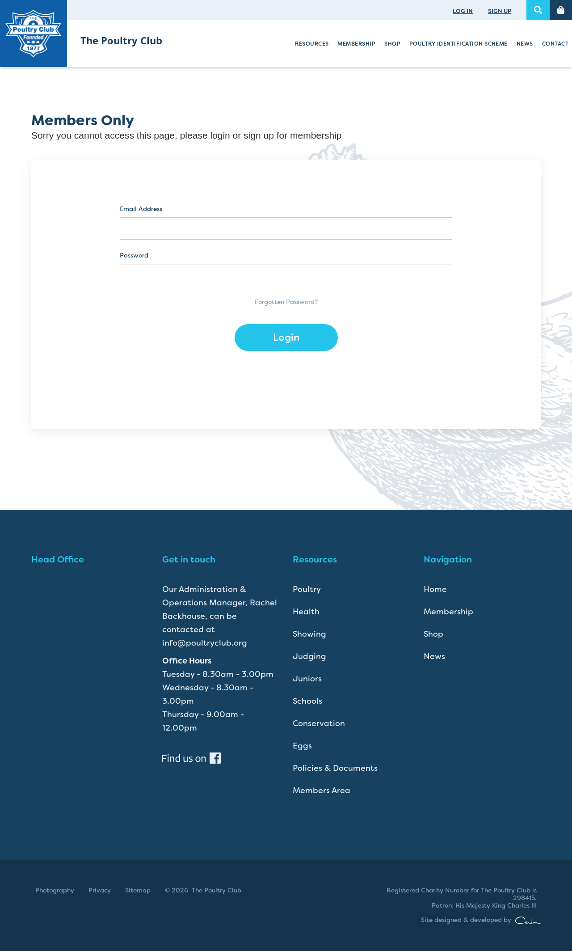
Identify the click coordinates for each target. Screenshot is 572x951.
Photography (54, 890)
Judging (309, 656)
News (525, 43)
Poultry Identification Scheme (458, 43)
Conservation (319, 723)
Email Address (141, 209)
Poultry (307, 589)
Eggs (302, 745)
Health (306, 611)
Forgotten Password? (286, 302)
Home (435, 589)
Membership (356, 43)
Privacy (99, 890)
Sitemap (138, 890)
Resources (311, 43)
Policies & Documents (335, 768)
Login (286, 337)
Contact (555, 43)
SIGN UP (499, 11)
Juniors (307, 678)
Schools (307, 701)
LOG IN (463, 11)
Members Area (321, 790)
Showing (309, 634)
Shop (392, 43)
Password (134, 255)
